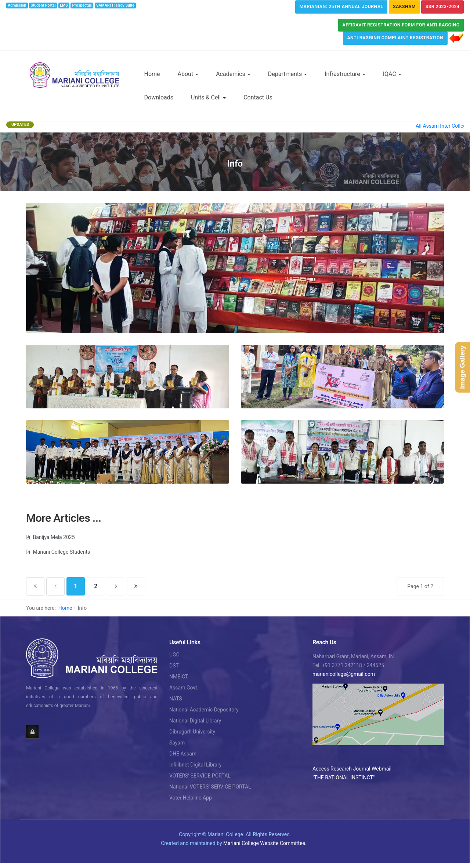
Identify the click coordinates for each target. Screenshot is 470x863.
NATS (175, 698)
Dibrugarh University (192, 731)
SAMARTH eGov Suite (115, 5)
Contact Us (257, 97)
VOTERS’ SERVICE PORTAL (200, 775)
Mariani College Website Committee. (265, 843)
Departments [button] (287, 73)
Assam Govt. (183, 687)
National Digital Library (195, 720)
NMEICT (178, 676)
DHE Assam (182, 753)
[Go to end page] (136, 586)
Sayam (177, 742)
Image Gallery (462, 367)
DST (174, 665)
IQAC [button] (392, 73)
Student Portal (42, 5)
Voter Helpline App (190, 797)
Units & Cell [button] (208, 97)
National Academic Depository (204, 709)
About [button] (188, 73)
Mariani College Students (61, 552)
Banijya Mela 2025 (53, 537)
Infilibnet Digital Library (195, 764)
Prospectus (82, 5)
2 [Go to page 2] (95, 586)
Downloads (158, 97)
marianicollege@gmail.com (343, 674)
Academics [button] (233, 73)
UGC (174, 654)
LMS (64, 5)
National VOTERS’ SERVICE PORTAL (210, 786)
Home (152, 73)
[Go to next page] (116, 586)
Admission (17, 5)
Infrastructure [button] (345, 73)
